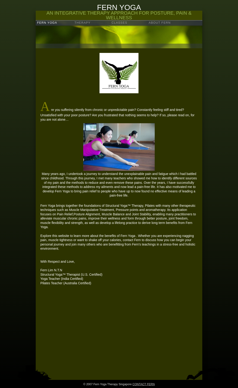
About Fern (160, 22)
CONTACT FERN (143, 384)
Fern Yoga (47, 22)
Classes (119, 22)
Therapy (82, 22)
